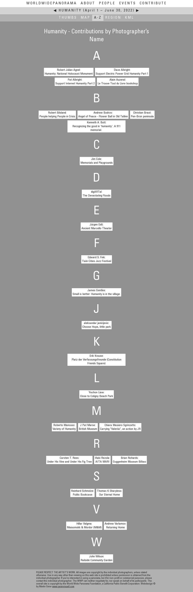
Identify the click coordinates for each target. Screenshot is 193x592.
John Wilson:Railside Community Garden (96, 558)
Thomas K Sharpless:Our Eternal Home (109, 493)
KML (129, 18)
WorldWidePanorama (51, 3)
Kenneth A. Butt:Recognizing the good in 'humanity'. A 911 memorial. (96, 126)
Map (85, 18)
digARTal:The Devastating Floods (96, 193)
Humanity (70, 10)
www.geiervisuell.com (63, 587)
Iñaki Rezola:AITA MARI (102, 460)
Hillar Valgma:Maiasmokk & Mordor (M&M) (84, 525)
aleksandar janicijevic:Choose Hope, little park (96, 325)
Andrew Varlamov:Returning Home (115, 525)
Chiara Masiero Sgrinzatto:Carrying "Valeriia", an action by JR (120, 427)
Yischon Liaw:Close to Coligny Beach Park (96, 394)
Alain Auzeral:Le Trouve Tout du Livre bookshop (118, 81)
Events (127, 3)
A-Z (98, 18)
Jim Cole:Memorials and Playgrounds (96, 161)
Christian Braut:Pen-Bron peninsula (142, 114)
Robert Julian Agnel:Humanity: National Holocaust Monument (69, 72)
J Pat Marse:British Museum (88, 427)
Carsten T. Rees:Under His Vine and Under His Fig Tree (69, 460)
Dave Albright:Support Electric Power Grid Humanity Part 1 (122, 72)
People (107, 3)
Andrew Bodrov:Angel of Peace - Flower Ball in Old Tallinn (103, 114)
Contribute (153, 3)
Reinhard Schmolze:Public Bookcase (82, 493)
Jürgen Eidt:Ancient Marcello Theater (96, 226)
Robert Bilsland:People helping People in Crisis (57, 114)
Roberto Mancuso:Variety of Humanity (64, 427)
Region (113, 18)
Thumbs (68, 18)
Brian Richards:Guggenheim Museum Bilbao (129, 460)
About (88, 3)
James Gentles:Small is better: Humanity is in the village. (96, 292)
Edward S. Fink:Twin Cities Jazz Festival (96, 259)
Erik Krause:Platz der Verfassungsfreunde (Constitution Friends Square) (96, 359)
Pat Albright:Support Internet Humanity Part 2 (75, 81)
